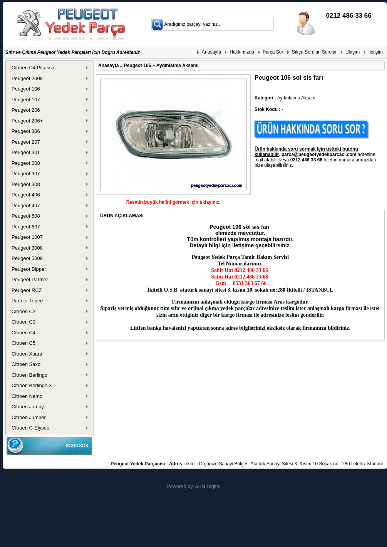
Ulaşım (352, 52)
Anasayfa (211, 52)
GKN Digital (207, 486)
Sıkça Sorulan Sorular (314, 52)
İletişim (376, 52)
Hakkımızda (242, 52)
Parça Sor (273, 52)
